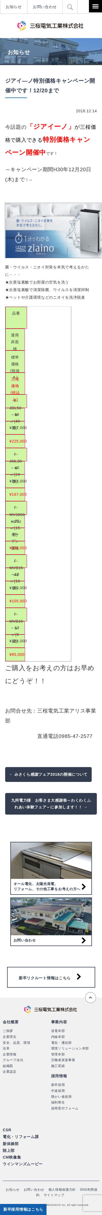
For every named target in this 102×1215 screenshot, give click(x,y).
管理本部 (58, 1054)
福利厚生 (58, 1102)
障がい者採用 (61, 1097)
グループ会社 (13, 1060)
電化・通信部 (61, 1043)
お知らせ (14, 7)
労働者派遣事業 (63, 1060)
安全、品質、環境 (16, 1043)
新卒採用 (58, 1085)
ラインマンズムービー (23, 1164)
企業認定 (10, 1072)
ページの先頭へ (90, 997)
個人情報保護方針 (62, 1190)
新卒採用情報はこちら (23, 1209)
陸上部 (9, 1150)
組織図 (8, 1066)
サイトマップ (54, 1195)
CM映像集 (12, 1157)
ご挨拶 (8, 1031)
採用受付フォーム (65, 1108)
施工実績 (58, 1066)
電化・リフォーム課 (21, 1137)
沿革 (6, 1048)
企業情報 (10, 1054)
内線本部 (58, 1037)
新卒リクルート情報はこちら (45, 978)
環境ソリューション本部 (70, 1048)
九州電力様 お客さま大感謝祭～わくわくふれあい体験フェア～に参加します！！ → (51, 803)
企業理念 (10, 1037)
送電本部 (58, 1031)
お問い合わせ (45, 7)
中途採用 (58, 1091)
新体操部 (11, 1144)
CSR (7, 1130)
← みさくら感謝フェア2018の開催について (48, 774)
